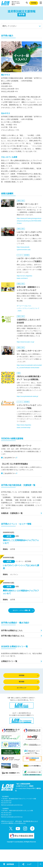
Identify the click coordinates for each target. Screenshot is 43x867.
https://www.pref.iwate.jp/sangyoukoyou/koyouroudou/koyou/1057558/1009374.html (29, 220)
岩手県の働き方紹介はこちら (12, 636)
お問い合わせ (18, 821)
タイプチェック (28, 688)
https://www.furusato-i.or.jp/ (25, 342)
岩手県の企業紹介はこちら (12, 630)
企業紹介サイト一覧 (9, 661)
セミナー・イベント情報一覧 (23, 610)
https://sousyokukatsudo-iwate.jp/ (27, 396)
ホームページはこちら (24, 306)
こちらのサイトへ (9, 458)
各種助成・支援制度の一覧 (12, 513)
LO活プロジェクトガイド (7, 821)
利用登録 (33, 3)
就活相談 (29, 682)
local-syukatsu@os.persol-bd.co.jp (13, 805)
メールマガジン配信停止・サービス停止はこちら (13, 823)
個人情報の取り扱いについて (30, 821)
